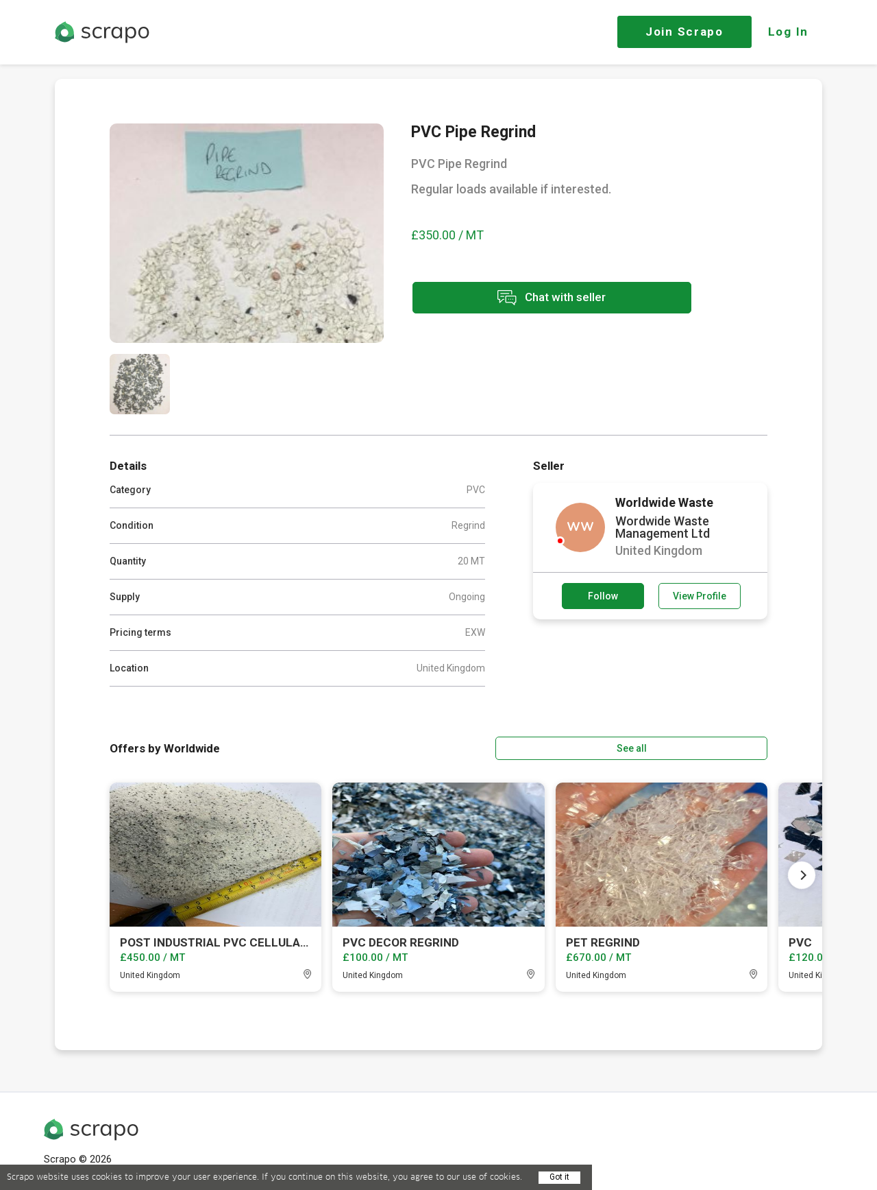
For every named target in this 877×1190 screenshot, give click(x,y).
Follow (603, 596)
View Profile (699, 596)
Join (684, 31)
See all (728, 746)
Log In (788, 31)
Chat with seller (533, 299)
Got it (559, 1177)
